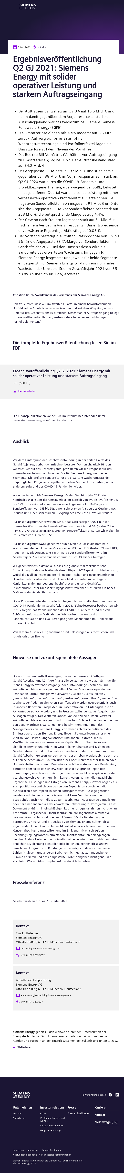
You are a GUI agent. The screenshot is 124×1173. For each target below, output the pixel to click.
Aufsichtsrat (19, 1118)
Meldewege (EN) (106, 1122)
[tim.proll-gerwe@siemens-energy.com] (66, 948)
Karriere (100, 1107)
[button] (28, 6)
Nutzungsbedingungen (25, 1154)
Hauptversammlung (50, 1130)
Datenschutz (33, 1150)
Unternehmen (22, 1107)
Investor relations (52, 1107)
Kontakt (100, 1115)
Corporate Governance (51, 1125)
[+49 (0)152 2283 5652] (66, 955)
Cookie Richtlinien (51, 1150)
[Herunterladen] (66, 391)
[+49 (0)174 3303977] (66, 1002)
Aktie (43, 1113)
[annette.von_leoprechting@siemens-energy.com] (66, 995)
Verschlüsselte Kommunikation (55, 1154)
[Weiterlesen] (21, 1048)
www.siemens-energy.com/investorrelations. (43, 420)
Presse (71, 1107)
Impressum (18, 1150)
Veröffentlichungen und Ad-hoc (52, 1119)
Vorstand (17, 1113)
